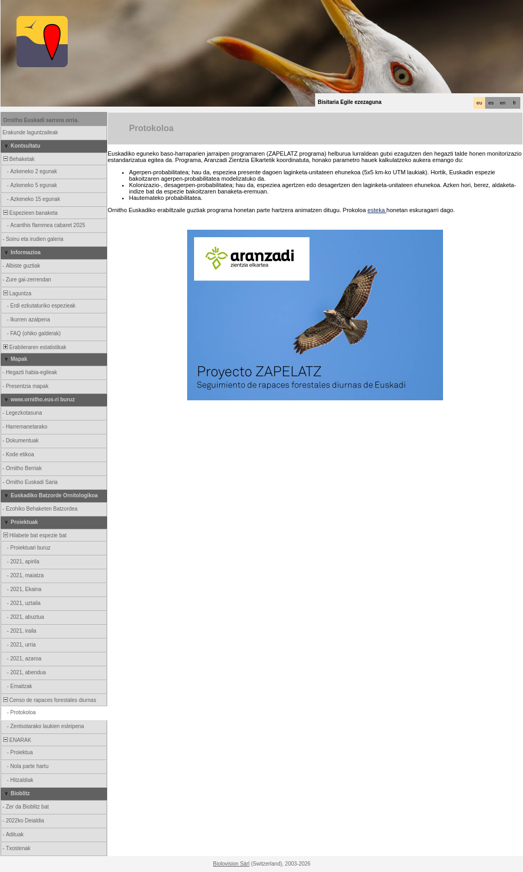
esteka (376, 210)
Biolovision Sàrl (231, 864)
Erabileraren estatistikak (34, 347)
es (491, 103)
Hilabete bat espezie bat (34, 535)
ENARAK (16, 740)
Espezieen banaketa (30, 213)
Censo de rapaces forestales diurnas (49, 700)
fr (514, 103)
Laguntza (16, 293)
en (502, 103)
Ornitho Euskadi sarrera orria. (41, 120)
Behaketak (18, 159)
